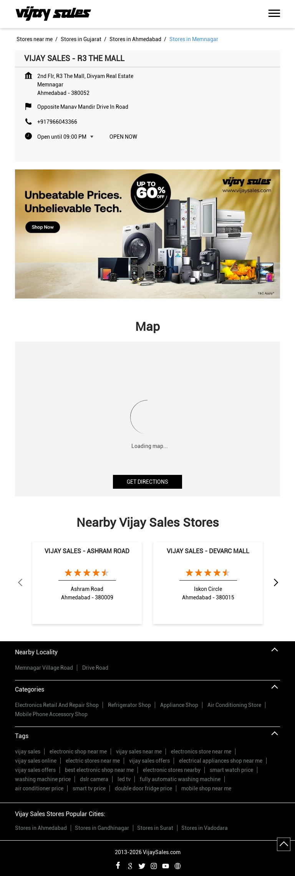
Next (275, 582)
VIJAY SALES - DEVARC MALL (208, 551)
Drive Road (95, 668)
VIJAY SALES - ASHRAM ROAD (87, 551)
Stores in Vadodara (204, 828)
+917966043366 (57, 122)
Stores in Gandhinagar (102, 828)
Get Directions (147, 482)
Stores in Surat (155, 828)
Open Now (123, 137)
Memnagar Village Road (44, 668)
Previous (19, 582)
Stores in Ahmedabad (41, 828)
